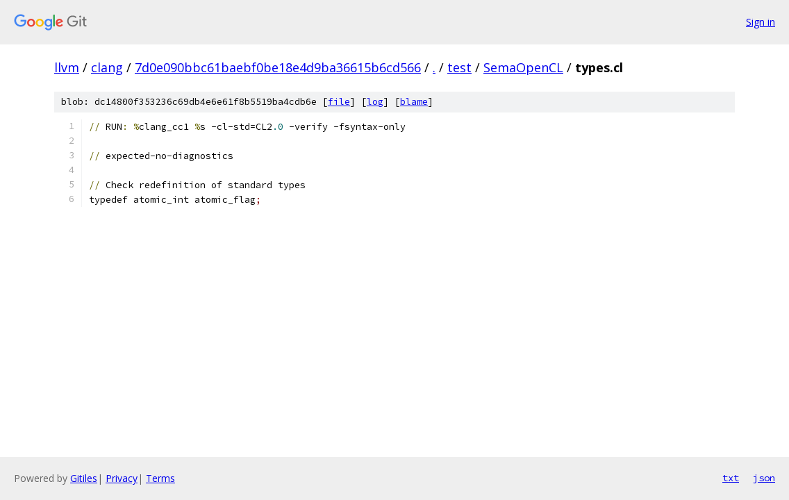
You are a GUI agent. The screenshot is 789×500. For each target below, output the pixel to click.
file (339, 102)
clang (107, 67)
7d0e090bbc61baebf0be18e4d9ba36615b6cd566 (278, 67)
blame (414, 102)
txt (730, 478)
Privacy (122, 478)
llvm (66, 67)
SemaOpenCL (523, 67)
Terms (160, 478)
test (459, 67)
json (764, 478)
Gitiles (83, 478)
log (375, 102)
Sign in (760, 21)
